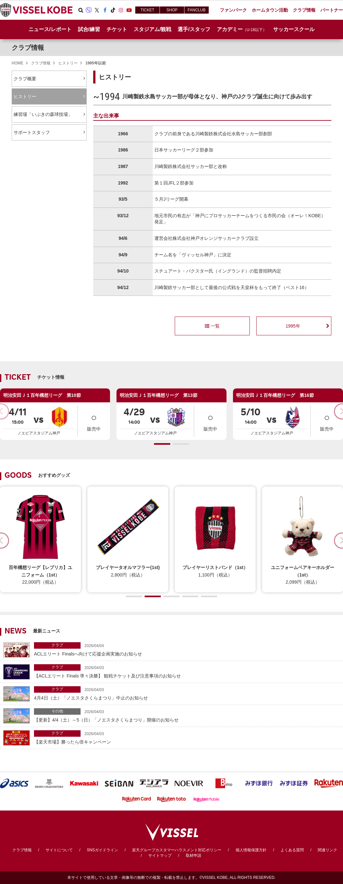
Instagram (121, 10)
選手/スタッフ (194, 29)
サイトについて (59, 850)
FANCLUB (196, 10)
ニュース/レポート (49, 29)
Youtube (129, 10)
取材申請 (193, 855)
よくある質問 (292, 850)
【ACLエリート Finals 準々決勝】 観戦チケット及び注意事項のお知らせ (187, 671)
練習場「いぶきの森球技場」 (43, 114)
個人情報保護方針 (251, 850)
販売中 (94, 420)
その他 (57, 711)
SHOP (171, 10)
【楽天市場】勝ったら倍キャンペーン (187, 737)
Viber (89, 10)
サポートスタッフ (32, 132)
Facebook (105, 10)
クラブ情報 (28, 47)
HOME (17, 63)
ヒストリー (68, 63)
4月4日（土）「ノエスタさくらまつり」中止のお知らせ (187, 693)
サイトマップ (160, 855)
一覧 (212, 326)
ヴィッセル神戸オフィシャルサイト (36, 10)
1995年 (292, 326)
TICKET (147, 10)
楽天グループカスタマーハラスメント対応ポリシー (176, 850)
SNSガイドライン (102, 850)
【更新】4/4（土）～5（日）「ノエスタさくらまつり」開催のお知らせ (187, 715)
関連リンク (327, 850)
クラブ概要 (25, 78)
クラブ (57, 645)
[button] (162, 444)
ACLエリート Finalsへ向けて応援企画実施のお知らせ (187, 649)
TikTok (113, 10)
